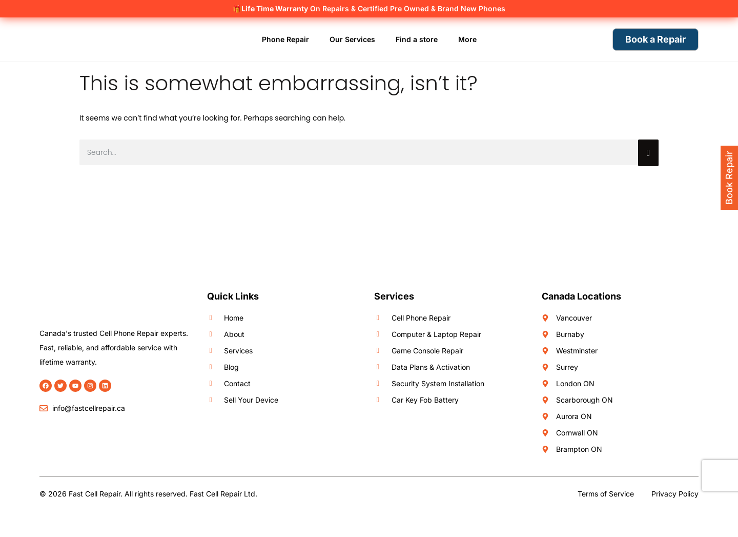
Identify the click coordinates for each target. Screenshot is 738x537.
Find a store (417, 39)
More (467, 39)
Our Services (352, 39)
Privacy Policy (675, 493)
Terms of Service (606, 493)
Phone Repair (285, 39)
